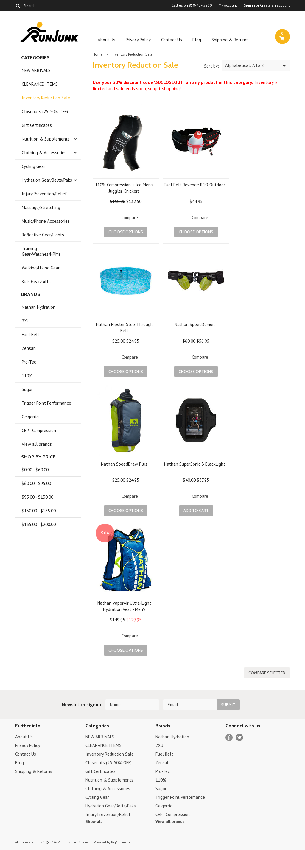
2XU (25, 321)
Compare (130, 217)
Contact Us (171, 40)
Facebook (229, 737)
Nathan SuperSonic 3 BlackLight (194, 464)
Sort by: (211, 66)
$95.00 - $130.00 (37, 497)
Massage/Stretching (41, 207)
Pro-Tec (29, 362)
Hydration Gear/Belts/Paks (47, 180)
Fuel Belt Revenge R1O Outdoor (194, 185)
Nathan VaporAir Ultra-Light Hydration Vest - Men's (124, 606)
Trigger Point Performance (46, 403)
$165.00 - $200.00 (39, 524)
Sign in (249, 5)
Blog (196, 40)
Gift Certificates (37, 125)
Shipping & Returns (229, 40)
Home (98, 54)
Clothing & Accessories (44, 152)
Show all (93, 821)
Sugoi (27, 389)
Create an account (275, 5)
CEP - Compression (39, 430)
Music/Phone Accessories (46, 221)
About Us (106, 40)
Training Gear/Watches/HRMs (41, 251)
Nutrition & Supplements (46, 139)
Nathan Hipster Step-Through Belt (124, 327)
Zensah (29, 348)
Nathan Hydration (38, 307)
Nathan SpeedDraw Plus (124, 464)
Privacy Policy (138, 40)
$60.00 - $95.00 (36, 483)
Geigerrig (30, 416)
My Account (228, 5)
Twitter (239, 737)
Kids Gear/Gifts (36, 281)
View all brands (37, 444)
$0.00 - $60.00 (35, 469)
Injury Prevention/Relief (44, 193)
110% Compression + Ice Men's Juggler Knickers (124, 188)
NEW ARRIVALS (36, 70)
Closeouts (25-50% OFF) (45, 111)
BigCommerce (121, 842)
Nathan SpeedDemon (195, 324)
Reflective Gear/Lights (43, 235)
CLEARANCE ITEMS (40, 84)
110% (27, 375)
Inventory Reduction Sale (46, 98)
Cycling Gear (33, 166)
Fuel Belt (30, 334)
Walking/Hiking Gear (41, 268)
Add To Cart (196, 510)
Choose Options (125, 232)
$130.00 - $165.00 (39, 511)
